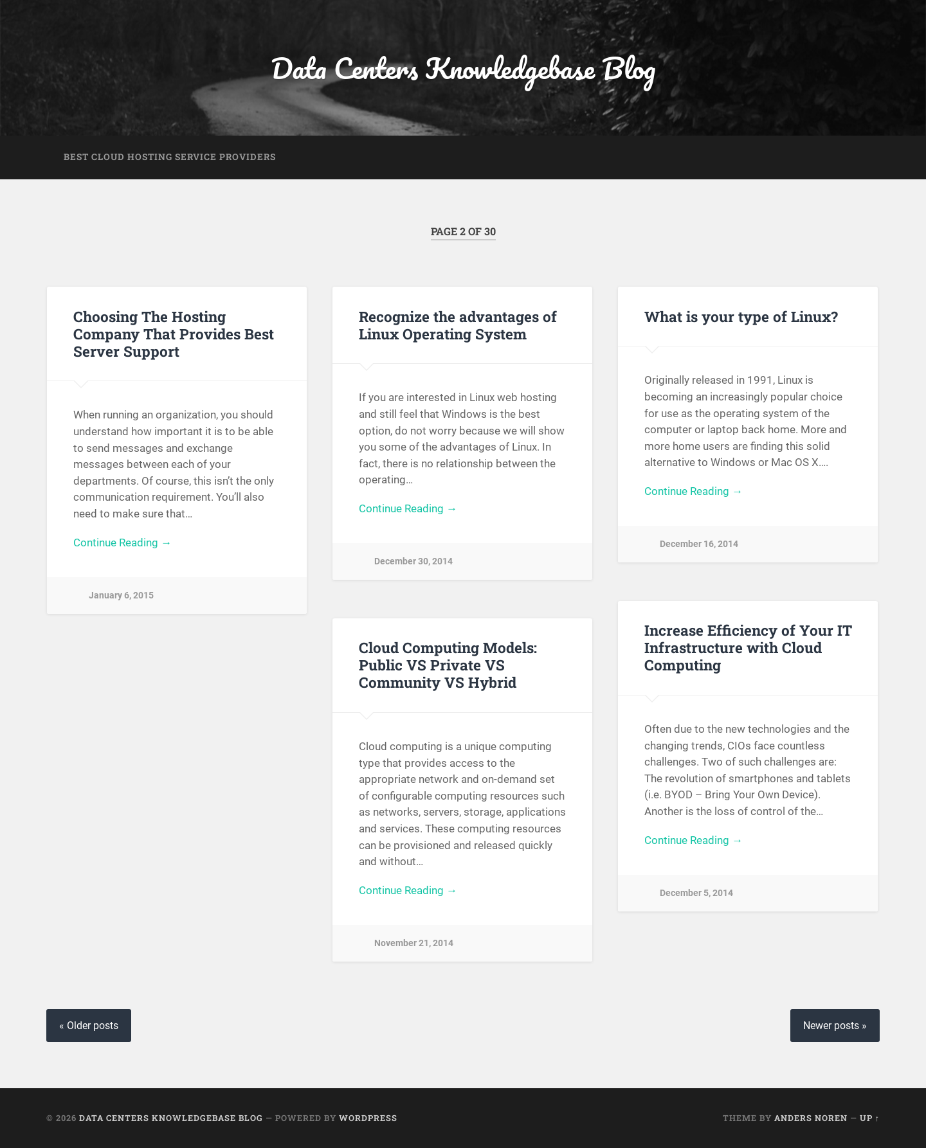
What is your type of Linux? (741, 316)
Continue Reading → (122, 542)
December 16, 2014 (699, 544)
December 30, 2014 (413, 561)
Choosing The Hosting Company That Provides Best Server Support (173, 334)
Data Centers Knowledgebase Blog (463, 68)
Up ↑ (870, 1118)
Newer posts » (835, 1025)
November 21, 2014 (413, 943)
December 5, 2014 (696, 893)
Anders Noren (811, 1118)
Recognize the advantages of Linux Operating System (458, 325)
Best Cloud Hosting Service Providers (170, 157)
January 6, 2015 (121, 595)
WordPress (368, 1118)
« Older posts (88, 1025)
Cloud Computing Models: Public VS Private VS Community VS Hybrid (448, 665)
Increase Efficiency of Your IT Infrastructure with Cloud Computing (748, 647)
